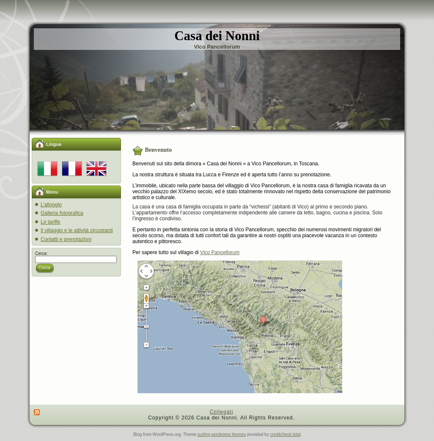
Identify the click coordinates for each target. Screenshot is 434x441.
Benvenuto (158, 150)
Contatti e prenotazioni (66, 239)
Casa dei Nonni (217, 35)
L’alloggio (51, 205)
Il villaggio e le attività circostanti (77, 230)
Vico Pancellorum (219, 252)
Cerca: (41, 253)
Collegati (221, 412)
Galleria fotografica (62, 213)
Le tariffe (50, 222)
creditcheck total (285, 434)
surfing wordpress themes (222, 434)
